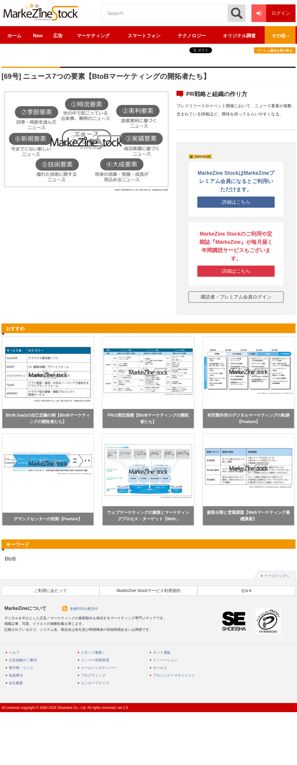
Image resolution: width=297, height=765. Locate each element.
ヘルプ (14, 652)
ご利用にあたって (50, 590)
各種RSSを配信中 (84, 609)
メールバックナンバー (98, 668)
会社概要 (16, 683)
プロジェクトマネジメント (174, 675)
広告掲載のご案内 (23, 660)
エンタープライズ (95, 683)
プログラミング (93, 675)
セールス (160, 668)
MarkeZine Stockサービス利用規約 (148, 590)
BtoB (10, 559)
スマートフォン (144, 35)
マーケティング (93, 35)
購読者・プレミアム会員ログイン (236, 296)
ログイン (270, 13)
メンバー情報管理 (95, 660)
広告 (58, 35)
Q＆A (246, 590)
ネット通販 (162, 652)
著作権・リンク (21, 668)
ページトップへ (276, 576)
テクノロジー (192, 35)
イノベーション (165, 660)
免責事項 (16, 675)
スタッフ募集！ (93, 652)
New (38, 35)
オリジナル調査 (239, 35)
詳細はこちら (236, 201)
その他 (278, 35)
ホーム (14, 35)
